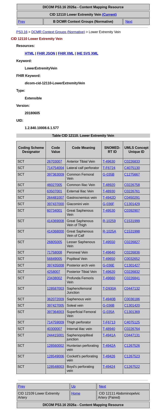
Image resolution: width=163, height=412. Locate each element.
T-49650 (109, 259)
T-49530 (109, 210)
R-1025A (109, 231)
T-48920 (109, 185)
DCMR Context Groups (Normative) (58, 32)
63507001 (54, 191)
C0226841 (132, 278)
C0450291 (132, 197)
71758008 (54, 252)
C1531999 (132, 221)
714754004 (55, 168)
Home (75, 393)
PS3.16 (21, 32)
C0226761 (132, 191)
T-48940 (109, 329)
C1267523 (132, 356)
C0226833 (132, 161)
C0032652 (132, 259)
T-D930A (109, 288)
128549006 (55, 356)
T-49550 (109, 242)
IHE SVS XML (87, 53)
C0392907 (132, 210)
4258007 (53, 272)
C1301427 (132, 265)
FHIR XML (66, 53)
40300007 (54, 329)
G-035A (108, 312)
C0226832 (132, 272)
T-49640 (109, 252)
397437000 (55, 204)
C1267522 (132, 366)
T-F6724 (109, 168)
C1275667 (132, 174)
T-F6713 (109, 322)
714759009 (55, 322)
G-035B (108, 174)
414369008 (55, 221)
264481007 (55, 197)
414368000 (55, 231)
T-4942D (109, 197)
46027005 (54, 185)
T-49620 (109, 272)
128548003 (55, 366)
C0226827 (132, 242)
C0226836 (132, 252)
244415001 (55, 335)
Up (73, 386)
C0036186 (132, 299)
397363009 (55, 174)
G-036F (108, 204)
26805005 (54, 242)
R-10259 (109, 221)
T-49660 (109, 278)
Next (128, 21)
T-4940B (109, 299)
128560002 (55, 345)
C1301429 (132, 204)
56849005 (54, 259)
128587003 (55, 288)
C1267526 (132, 345)
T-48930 (109, 191)
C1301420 (132, 305)
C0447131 (132, 335)
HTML (29, 53)
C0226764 (132, 329)
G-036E (108, 265)
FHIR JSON (46, 53)
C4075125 (132, 322)
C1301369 (132, 312)
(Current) (109, 14)
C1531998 (132, 231)
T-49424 (109, 366)
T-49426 (109, 356)
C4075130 (132, 168)
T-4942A (109, 345)
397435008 (55, 265)
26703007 (54, 161)
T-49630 (109, 161)
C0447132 (132, 288)
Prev (21, 21)
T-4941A (109, 335)
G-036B (108, 305)
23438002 (54, 278)
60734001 (54, 210)
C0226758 (132, 185)
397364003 (55, 312)
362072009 (55, 299)
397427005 (55, 305)
